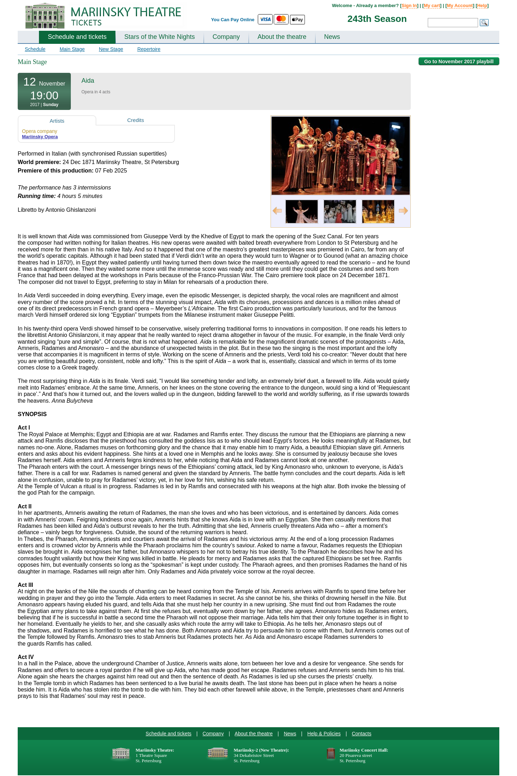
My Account (460, 5)
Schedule (35, 49)
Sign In (409, 5)
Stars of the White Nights (159, 36)
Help (482, 5)
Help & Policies (324, 733)
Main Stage (72, 49)
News (332, 36)
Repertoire (148, 49)
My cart (432, 5)
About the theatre (281, 36)
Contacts (361, 733)
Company (226, 36)
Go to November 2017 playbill (459, 61)
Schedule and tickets (77, 36)
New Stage (111, 49)
